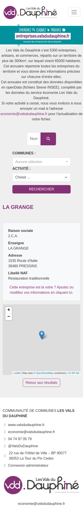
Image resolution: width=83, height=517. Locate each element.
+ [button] (8, 310)
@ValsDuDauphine (20, 446)
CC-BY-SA (73, 373)
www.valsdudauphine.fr (23, 425)
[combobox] (41, 162)
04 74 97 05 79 (17, 439)
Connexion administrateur (28, 465)
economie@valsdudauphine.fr (23, 114)
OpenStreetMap (44, 373)
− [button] (8, 317)
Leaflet (17, 373)
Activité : (21, 168)
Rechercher (41, 189)
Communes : (24, 153)
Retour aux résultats (41, 382)
